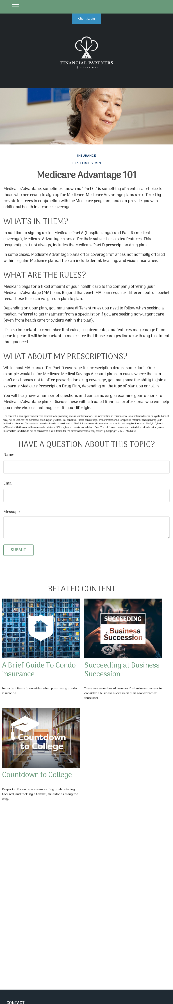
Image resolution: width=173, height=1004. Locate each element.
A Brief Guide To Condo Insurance (39, 670)
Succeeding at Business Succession (121, 670)
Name (8, 455)
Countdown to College (37, 775)
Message (11, 512)
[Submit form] (18, 550)
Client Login (86, 18)
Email (8, 483)
